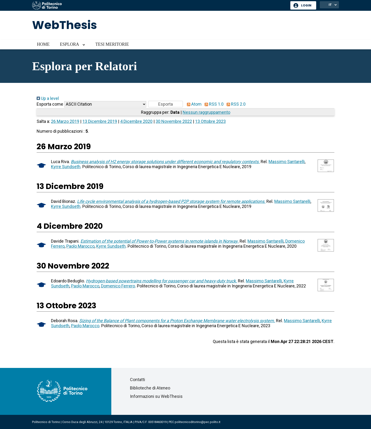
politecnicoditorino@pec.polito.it (197, 422)
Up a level (48, 98)
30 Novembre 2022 (174, 121)
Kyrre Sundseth (65, 166)
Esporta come (50, 104)
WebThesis (64, 25)
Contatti (137, 379)
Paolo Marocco (80, 246)
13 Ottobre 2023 (210, 121)
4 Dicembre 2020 (136, 121)
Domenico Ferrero (118, 285)
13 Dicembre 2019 (99, 121)
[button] (165, 104)
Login (306, 5)
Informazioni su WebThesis (156, 396)
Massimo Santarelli (287, 161)
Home (43, 44)
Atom (193, 104)
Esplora (69, 44)
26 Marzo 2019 (65, 121)
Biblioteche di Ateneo (150, 387)
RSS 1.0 (213, 104)
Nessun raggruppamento (206, 112)
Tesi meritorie (112, 44)
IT (330, 5)
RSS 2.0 (235, 104)
